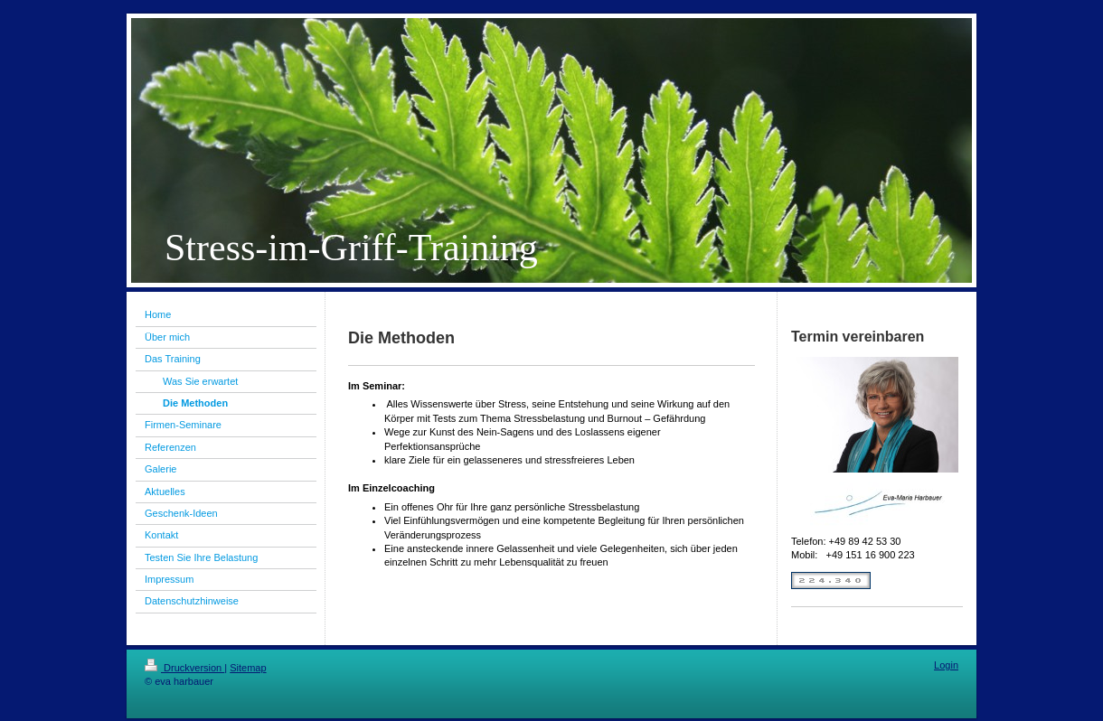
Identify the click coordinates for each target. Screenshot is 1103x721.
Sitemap (248, 667)
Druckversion (184, 667)
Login (946, 665)
